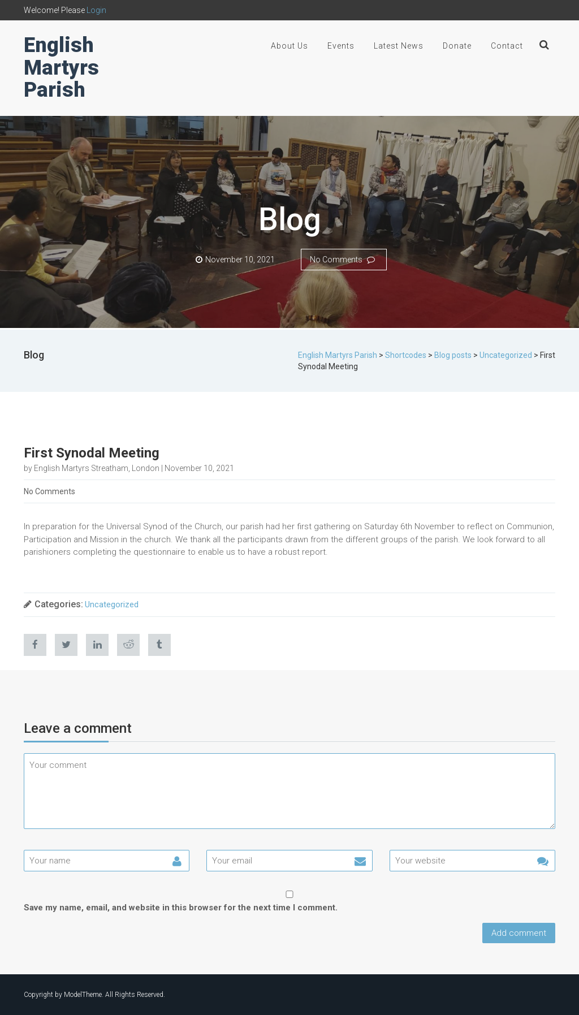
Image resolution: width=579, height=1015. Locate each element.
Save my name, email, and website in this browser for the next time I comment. (181, 907)
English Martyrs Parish (61, 67)
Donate (457, 45)
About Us (289, 45)
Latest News (399, 45)
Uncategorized (112, 604)
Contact (507, 45)
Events (341, 45)
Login (96, 10)
